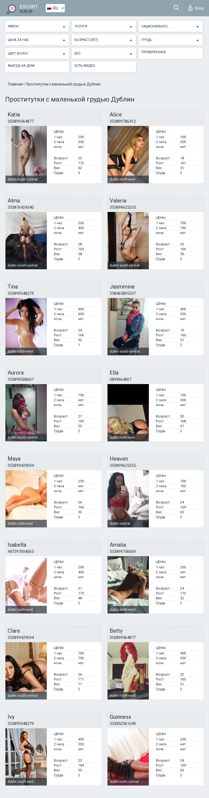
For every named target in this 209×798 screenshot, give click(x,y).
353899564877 (21, 121)
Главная (15, 84)
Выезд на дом (21, 66)
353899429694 (21, 465)
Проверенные (154, 52)
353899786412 (123, 121)
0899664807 (120, 379)
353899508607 (21, 379)
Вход (196, 8)
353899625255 (123, 207)
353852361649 (123, 723)
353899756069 (123, 551)
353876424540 (21, 207)
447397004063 (21, 551)
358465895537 (123, 293)
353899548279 (21, 293)
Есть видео (85, 66)
